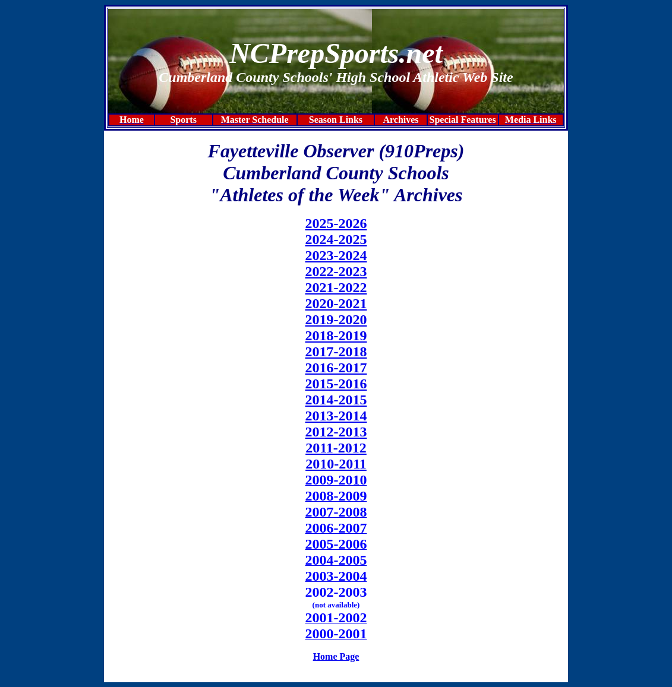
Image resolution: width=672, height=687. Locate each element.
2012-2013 (336, 431)
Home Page (336, 656)
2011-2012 (336, 447)
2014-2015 (336, 399)
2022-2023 (336, 271)
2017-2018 (336, 351)
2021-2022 (336, 287)
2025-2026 (336, 223)
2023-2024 (336, 255)
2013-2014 (336, 415)
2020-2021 (336, 303)
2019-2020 (336, 319)
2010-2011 (336, 463)
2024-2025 (336, 239)
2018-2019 (336, 335)
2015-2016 (336, 383)
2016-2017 (336, 367)
